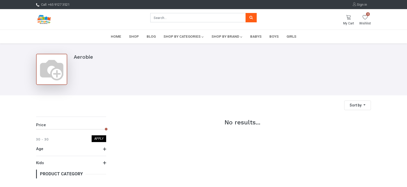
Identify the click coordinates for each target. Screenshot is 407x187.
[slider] (106, 129)
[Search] (251, 17)
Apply (99, 139)
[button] (357, 105)
